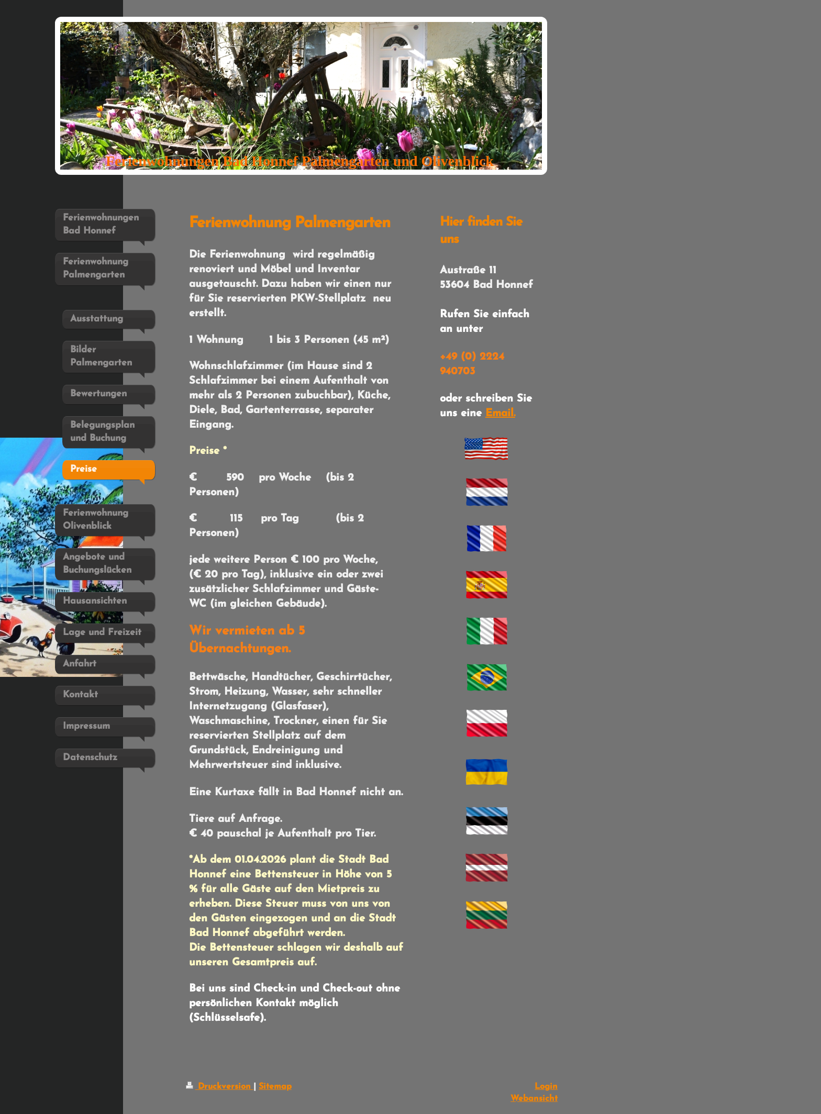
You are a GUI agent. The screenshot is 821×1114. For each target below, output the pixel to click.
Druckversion (219, 1087)
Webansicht (534, 1099)
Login (546, 1087)
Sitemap (275, 1087)
